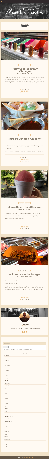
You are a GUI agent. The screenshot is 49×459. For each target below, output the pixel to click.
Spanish (6, 436)
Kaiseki (6, 406)
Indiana (6, 398)
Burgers (6, 375)
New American (8, 421)
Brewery (6, 370)
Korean (6, 408)
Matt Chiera (21, 74)
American (6, 355)
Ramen (6, 429)
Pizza (5, 424)
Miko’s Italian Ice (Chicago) (25, 207)
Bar (5, 362)
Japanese (6, 403)
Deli (5, 388)
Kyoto (5, 411)
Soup (5, 434)
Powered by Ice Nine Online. (28, 457)
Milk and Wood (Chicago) (24, 275)
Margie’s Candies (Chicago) (24, 139)
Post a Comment (25, 93)
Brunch (6, 373)
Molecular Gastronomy (10, 418)
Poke (5, 426)
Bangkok (6, 360)
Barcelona (7, 365)
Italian (5, 401)
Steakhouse (7, 439)
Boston (6, 368)
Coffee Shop (7, 385)
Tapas (5, 441)
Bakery (6, 357)
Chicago (21, 66)
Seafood (6, 431)
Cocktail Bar (7, 383)
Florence (6, 396)
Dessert (27, 66)
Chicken (6, 380)
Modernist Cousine (9, 416)
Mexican (6, 413)
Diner (5, 393)
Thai (5, 444)
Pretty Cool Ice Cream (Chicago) (24, 71)
